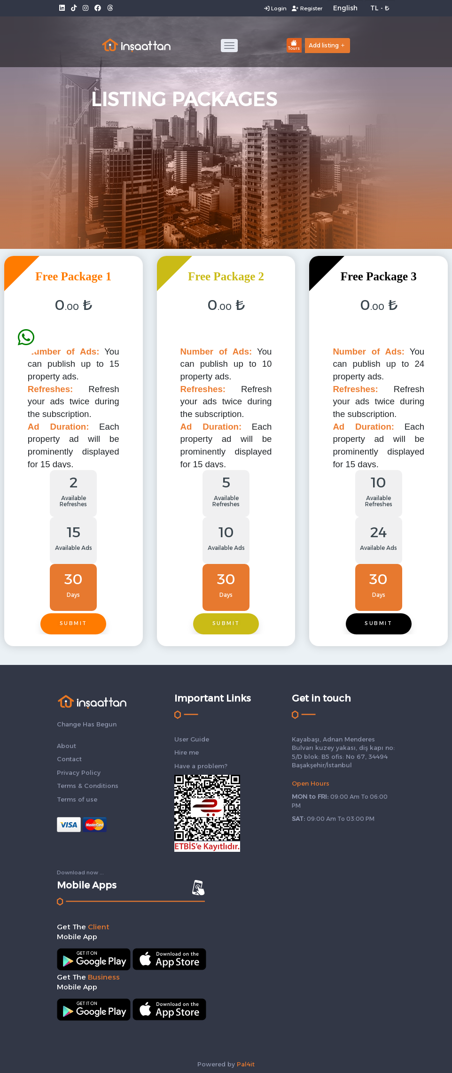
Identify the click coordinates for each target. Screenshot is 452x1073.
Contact (69, 759)
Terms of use (77, 799)
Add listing (327, 45)
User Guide (191, 739)
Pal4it (246, 1064)
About (66, 745)
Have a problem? (200, 766)
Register (306, 8)
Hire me (186, 752)
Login (274, 8)
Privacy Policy (79, 772)
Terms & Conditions (87, 785)
